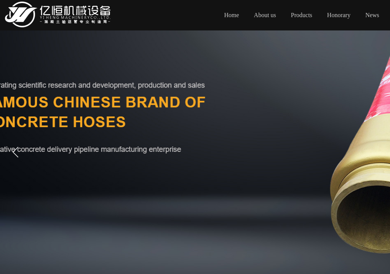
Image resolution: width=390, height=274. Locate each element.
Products (301, 15)
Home (231, 15)
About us (265, 15)
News (372, 15)
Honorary (338, 15)
